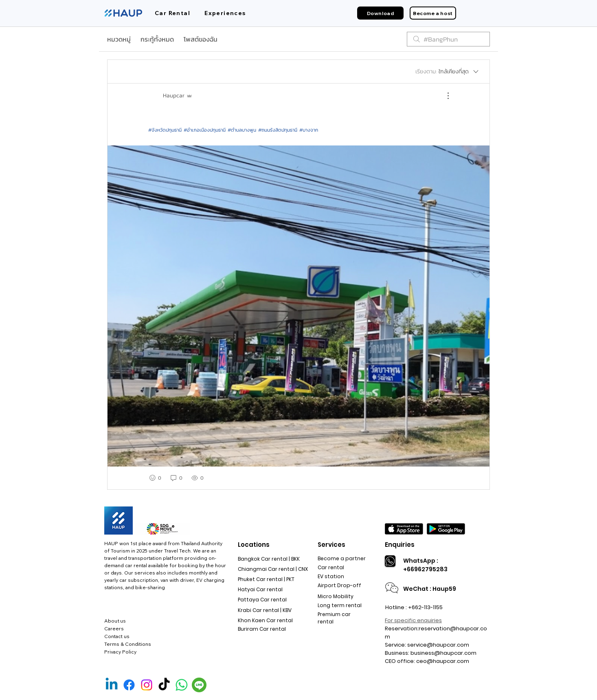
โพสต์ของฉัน (200, 39)
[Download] (380, 13)
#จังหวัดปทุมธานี (165, 130)
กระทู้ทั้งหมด (157, 39)
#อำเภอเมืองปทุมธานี (205, 130)
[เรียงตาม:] (447, 72)
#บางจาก (308, 130)
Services (331, 544)
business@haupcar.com (443, 653)
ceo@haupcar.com (442, 661)
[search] (448, 39)
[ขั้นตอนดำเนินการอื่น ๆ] (444, 96)
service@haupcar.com (438, 645)
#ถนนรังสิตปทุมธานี (277, 130)
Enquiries (400, 544)
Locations (254, 544)
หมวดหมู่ (119, 39)
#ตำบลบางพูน (242, 130)
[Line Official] (199, 685)
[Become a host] (433, 13)
